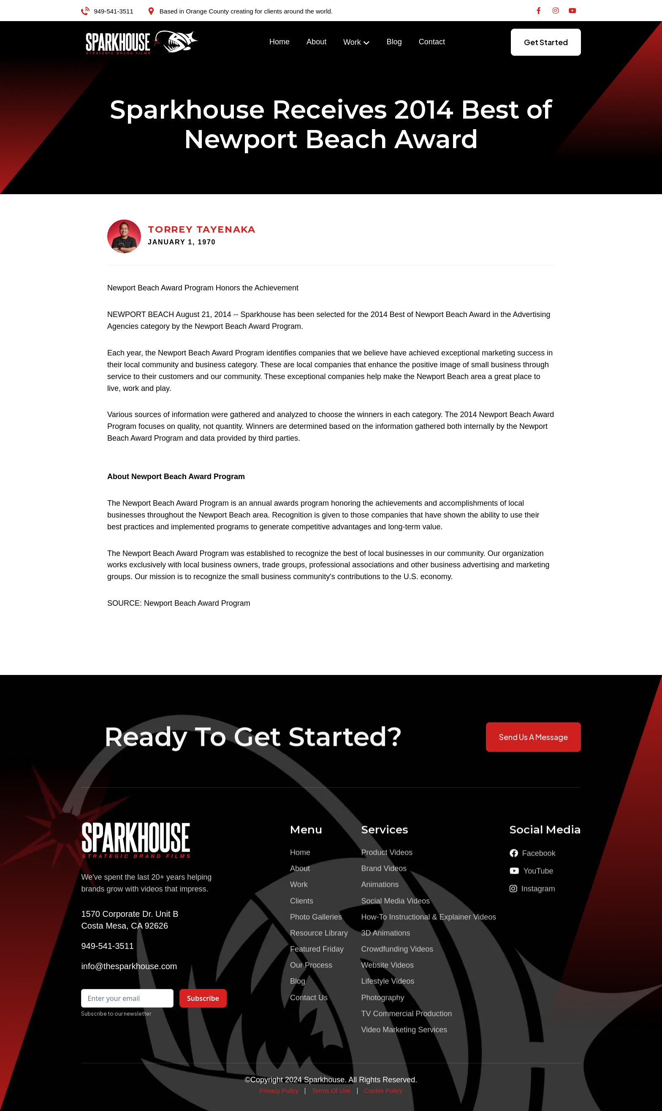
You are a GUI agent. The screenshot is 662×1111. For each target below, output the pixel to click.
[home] (142, 42)
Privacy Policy (278, 1090)
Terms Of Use (331, 1090)
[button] (356, 43)
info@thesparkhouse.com (129, 966)
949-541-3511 (113, 11)
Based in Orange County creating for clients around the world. (246, 11)
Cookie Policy (383, 1090)
